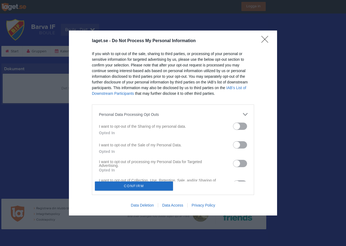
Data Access (172, 205)
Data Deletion (142, 205)
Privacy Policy (203, 205)
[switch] (240, 126)
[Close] (266, 41)
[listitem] (173, 114)
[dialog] (173, 123)
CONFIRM (134, 186)
